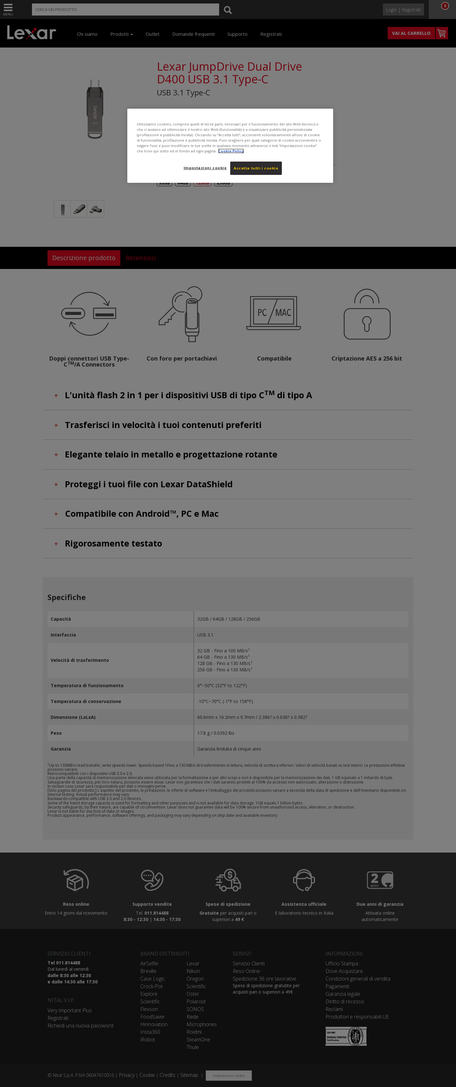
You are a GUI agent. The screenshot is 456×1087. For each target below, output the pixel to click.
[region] (230, 146)
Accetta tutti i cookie (256, 168)
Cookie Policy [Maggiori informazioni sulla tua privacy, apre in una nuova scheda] (231, 151)
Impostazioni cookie (205, 167)
